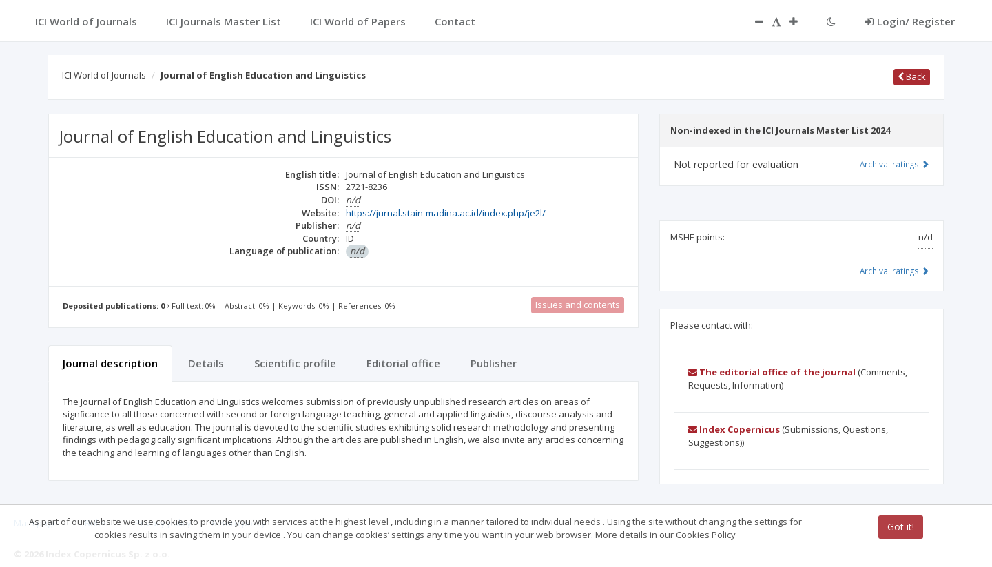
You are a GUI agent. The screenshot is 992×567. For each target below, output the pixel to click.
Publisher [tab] (494, 363)
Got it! (900, 526)
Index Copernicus (734, 429)
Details (206, 363)
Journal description (110, 363)
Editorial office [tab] (403, 363)
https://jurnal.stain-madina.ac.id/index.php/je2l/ (446, 213)
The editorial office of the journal (772, 372)
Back (912, 76)
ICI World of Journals (104, 75)
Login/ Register (910, 21)
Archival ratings (894, 163)
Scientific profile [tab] (295, 363)
